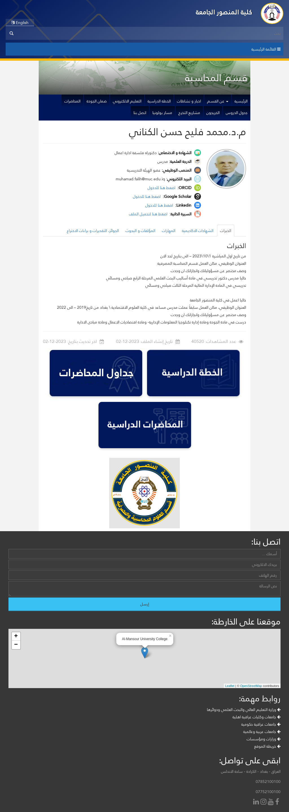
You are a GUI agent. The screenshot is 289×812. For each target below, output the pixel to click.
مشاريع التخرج (189, 112)
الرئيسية (241, 101)
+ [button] (16, 636)
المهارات (168, 230)
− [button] (16, 645)
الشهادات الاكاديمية (197, 230)
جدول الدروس (237, 112)
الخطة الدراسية (159, 101)
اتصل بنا (139, 112)
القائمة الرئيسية (266, 49)
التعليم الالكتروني (127, 101)
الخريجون (213, 112)
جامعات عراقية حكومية (261, 724)
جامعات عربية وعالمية (262, 731)
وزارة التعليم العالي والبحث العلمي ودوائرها (244, 709)
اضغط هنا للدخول (162, 187)
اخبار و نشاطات (189, 101)
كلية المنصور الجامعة (224, 12)
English (20, 22)
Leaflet (230, 686)
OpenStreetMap (251, 686)
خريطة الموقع (267, 746)
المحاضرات (72, 101)
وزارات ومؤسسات (264, 739)
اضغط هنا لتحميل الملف (148, 214)
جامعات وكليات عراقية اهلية (257, 717)
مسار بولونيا (162, 112)
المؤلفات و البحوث (140, 230)
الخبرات (225, 230)
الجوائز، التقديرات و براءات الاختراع (93, 230)
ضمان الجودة (97, 101)
